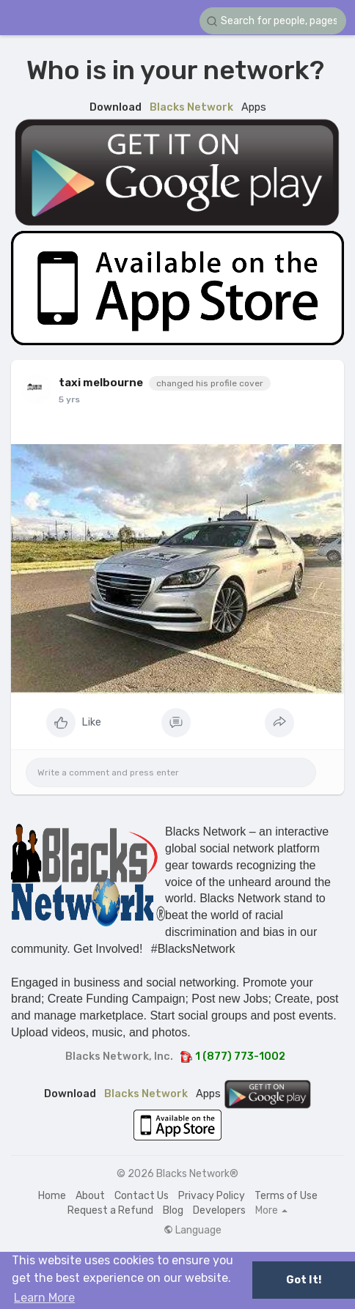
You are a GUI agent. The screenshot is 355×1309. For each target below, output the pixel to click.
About (90, 1196)
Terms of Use (286, 1196)
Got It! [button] (303, 1280)
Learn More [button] (44, 1298)
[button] (273, 21)
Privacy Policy (211, 1196)
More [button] (271, 1211)
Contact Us (141, 1196)
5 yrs (69, 399)
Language (193, 1230)
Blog (173, 1210)
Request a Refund (110, 1210)
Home (52, 1196)
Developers (219, 1210)
